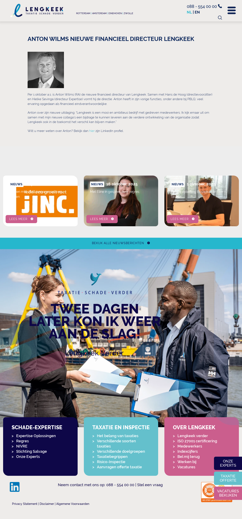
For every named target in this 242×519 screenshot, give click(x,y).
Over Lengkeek (194, 427)
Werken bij (186, 462)
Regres (22, 441)
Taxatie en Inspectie (121, 427)
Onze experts (228, 463)
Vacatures (186, 467)
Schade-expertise (37, 427)
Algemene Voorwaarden (72, 503)
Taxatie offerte (228, 478)
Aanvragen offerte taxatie (119, 467)
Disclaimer (47, 503)
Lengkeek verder (192, 436)
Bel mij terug (188, 456)
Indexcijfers (187, 451)
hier (92, 131)
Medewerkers (189, 446)
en (197, 12)
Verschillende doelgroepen (121, 451)
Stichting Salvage (31, 451)
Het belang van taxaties (117, 436)
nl (189, 12)
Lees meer (18, 219)
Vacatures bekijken (228, 493)
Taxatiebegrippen (112, 456)
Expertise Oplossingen (36, 436)
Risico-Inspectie (111, 462)
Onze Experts (28, 456)
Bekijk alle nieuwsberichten (118, 243)
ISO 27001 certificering (197, 441)
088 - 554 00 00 (204, 6)
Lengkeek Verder (94, 353)
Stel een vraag (150, 485)
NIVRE (21, 446)
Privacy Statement (24, 503)
